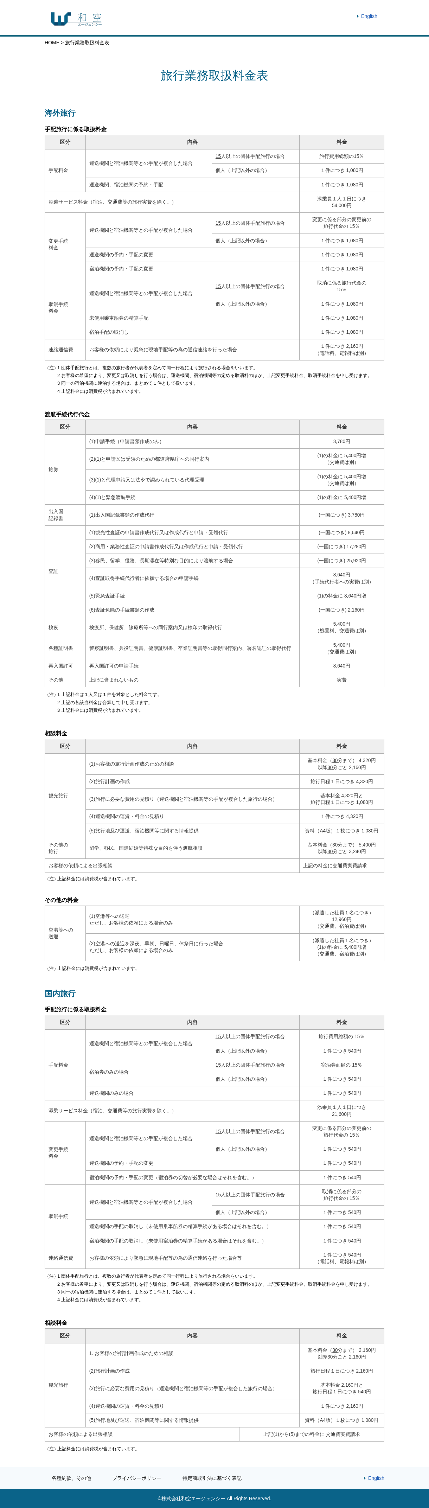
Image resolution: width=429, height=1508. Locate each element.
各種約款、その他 (71, 1478)
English (369, 16)
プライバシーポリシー (136, 1478)
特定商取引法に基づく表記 (212, 1478)
